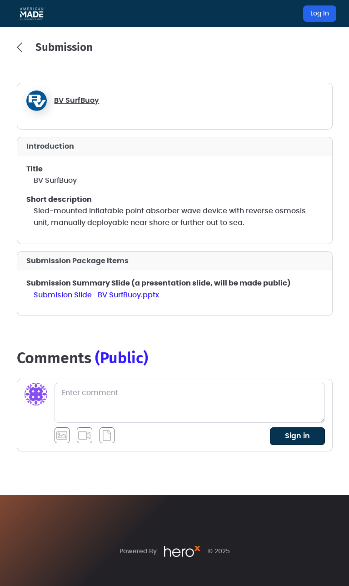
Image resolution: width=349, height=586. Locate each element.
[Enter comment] (190, 403)
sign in (297, 436)
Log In (319, 13)
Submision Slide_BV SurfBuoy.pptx (96, 295)
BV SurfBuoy (76, 100)
